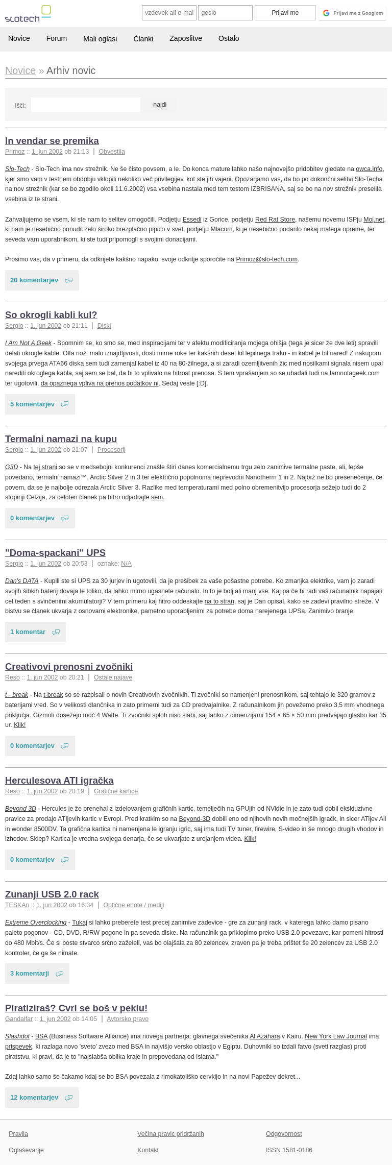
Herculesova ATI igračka (59, 780)
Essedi (192, 219)
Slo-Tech (17, 169)
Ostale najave (113, 677)
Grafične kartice (116, 791)
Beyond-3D (195, 818)
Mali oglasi (100, 39)
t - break (16, 694)
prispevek (18, 1046)
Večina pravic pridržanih (170, 1133)
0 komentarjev (32, 518)
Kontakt (148, 1150)
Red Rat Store (275, 219)
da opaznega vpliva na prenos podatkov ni (100, 383)
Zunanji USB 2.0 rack (52, 894)
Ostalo (228, 38)
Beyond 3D (20, 808)
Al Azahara (265, 1036)
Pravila (18, 1133)
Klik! (20, 725)
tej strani (45, 467)
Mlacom (221, 229)
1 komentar (27, 632)
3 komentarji (29, 973)
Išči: (20, 105)
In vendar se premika (52, 140)
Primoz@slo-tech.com (267, 259)
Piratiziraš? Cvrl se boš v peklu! (76, 1008)
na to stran (219, 601)
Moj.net (373, 219)
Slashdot (17, 1036)
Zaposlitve (185, 38)
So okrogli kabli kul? (51, 314)
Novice (19, 38)
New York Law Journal (336, 1036)
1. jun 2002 (47, 151)
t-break (53, 694)
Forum (56, 38)
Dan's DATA (22, 581)
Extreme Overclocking (35, 922)
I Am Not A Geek (28, 343)
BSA (41, 1036)
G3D (11, 467)
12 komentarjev (34, 1097)
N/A (126, 563)
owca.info (369, 169)
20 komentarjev (34, 280)
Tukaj (79, 922)
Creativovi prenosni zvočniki (69, 666)
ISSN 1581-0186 (289, 1150)
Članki (143, 39)
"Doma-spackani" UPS (55, 552)
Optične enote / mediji (133, 905)
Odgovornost (284, 1133)
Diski (104, 325)
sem (157, 497)
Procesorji (111, 449)
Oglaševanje (26, 1150)
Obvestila (112, 151)
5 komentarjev (32, 404)
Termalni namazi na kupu (61, 438)
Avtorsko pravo (128, 1019)
